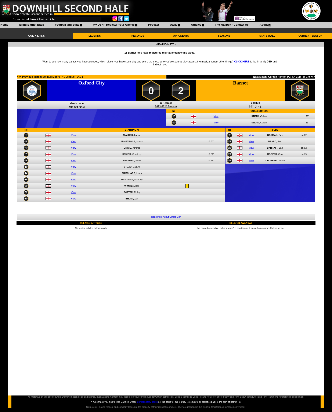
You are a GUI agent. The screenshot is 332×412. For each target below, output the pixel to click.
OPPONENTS (181, 35)
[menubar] (135, 25)
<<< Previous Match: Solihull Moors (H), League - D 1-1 (50, 76)
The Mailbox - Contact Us (232, 24)
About (264, 24)
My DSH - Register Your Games (114, 24)
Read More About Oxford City (166, 217)
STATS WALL (267, 35)
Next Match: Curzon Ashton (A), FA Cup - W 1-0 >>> (284, 76)
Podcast (153, 24)
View (216, 116)
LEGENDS (95, 35)
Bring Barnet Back (31, 24)
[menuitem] (4, 25)
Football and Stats (67, 24)
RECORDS (137, 35)
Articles (196, 24)
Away (173, 24)
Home (4, 24)
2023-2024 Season (166, 106)
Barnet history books (147, 402)
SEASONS (224, 35)
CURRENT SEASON (310, 35)
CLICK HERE (241, 61)
